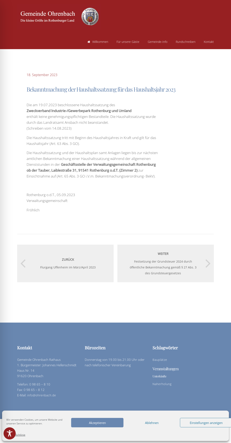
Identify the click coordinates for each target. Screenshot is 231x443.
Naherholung (162, 384)
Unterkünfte (159, 376)
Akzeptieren (97, 423)
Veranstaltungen (165, 368)
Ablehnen (152, 423)
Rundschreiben (185, 42)
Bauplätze (160, 360)
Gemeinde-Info (157, 42)
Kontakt (209, 42)
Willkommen (97, 42)
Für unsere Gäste (128, 42)
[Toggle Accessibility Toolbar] (9, 433)
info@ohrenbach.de (41, 395)
